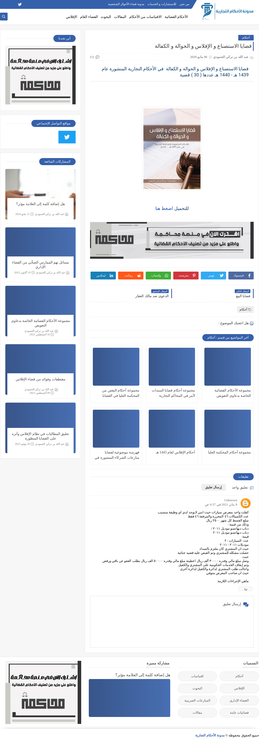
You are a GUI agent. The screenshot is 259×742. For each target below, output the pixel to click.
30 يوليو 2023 (24, 444)
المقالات (120, 17)
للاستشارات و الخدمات (161, 4)
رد (245, 589)
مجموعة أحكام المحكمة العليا (229, 452)
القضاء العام (89, 17)
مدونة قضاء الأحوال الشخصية (126, 4)
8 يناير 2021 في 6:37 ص (221, 504)
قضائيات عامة (239, 712)
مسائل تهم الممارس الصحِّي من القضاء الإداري (40, 264)
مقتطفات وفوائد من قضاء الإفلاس (41, 379)
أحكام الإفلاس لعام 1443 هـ (175, 452)
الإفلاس (71, 17)
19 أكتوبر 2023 (24, 272)
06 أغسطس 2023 (42, 393)
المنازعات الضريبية (197, 700)
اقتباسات (197, 676)
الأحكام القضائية (176, 17)
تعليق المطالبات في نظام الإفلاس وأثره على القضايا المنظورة (40, 436)
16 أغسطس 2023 (42, 334)
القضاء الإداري (239, 700)
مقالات (197, 712)
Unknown (230, 500)
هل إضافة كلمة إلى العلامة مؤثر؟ (40, 204)
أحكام (246, 37)
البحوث (106, 17)
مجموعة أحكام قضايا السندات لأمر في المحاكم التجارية (173, 393)
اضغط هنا (164, 208)
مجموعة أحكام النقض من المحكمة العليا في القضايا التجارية (120, 393)
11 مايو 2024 (24, 214)
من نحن (184, 4)
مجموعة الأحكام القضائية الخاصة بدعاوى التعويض (232, 393)
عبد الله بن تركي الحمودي (51, 214)
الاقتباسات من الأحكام (145, 17)
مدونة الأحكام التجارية (210, 735)
